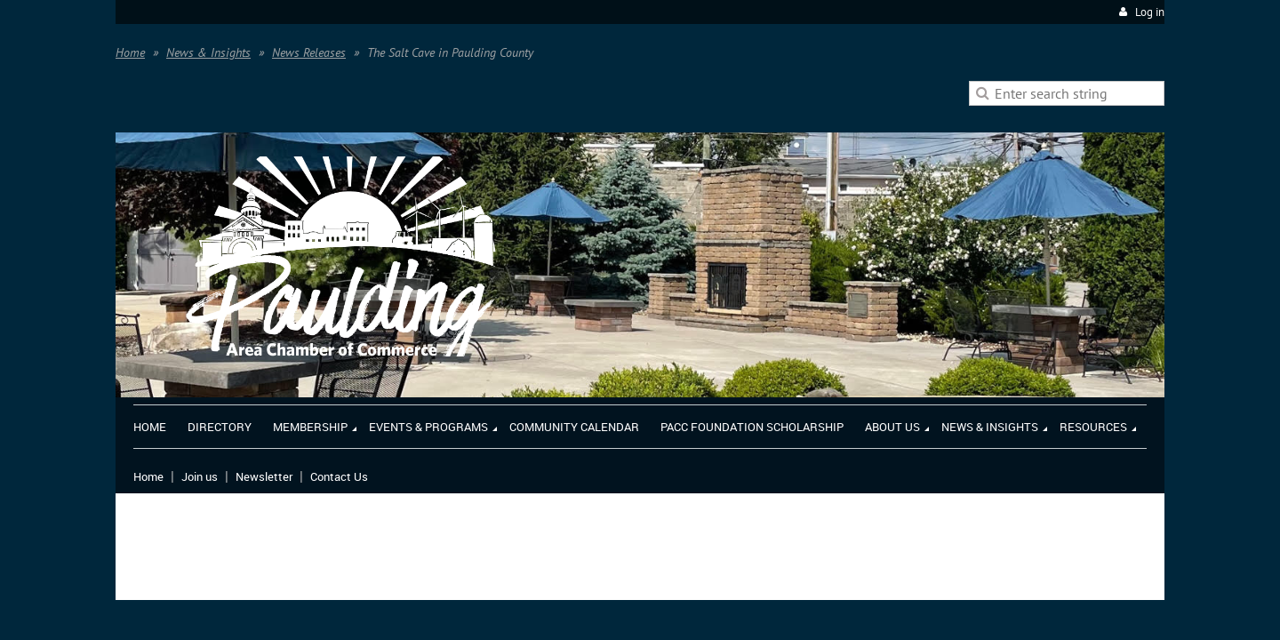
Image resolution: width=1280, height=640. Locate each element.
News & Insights (208, 52)
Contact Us (339, 476)
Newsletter (264, 476)
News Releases (309, 52)
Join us (199, 476)
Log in (1149, 12)
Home (130, 52)
